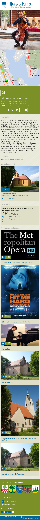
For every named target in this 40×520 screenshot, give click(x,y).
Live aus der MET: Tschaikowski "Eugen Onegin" (17, 263)
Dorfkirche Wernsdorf (9, 194)
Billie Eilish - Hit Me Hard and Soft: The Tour (16, 322)
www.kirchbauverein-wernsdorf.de (12, 160)
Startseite (25, 518)
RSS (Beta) (30, 518)
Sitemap (36, 518)
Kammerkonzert (7, 349)
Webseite (12, 198)
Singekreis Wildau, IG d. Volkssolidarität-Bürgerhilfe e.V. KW (19, 439)
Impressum (24, 517)
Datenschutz (18, 517)
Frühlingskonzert (7, 382)
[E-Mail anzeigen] (14, 219)
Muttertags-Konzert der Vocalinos (13, 474)
